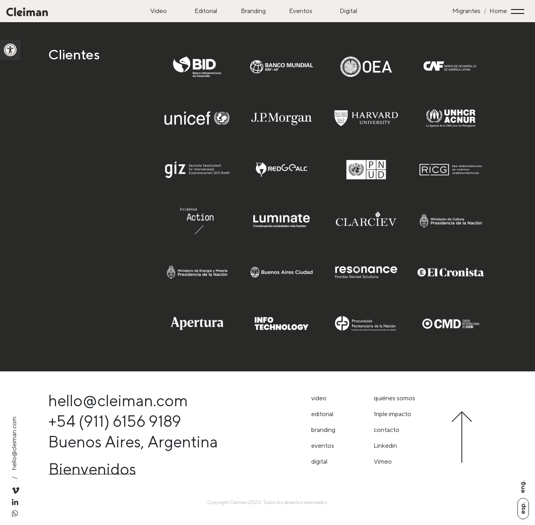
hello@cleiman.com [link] (14, 443)
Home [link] (498, 11)
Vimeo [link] (383, 461)
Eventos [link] (300, 11)
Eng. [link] (522, 486)
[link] (10, 50)
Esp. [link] (522, 508)
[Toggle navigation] (519, 11)
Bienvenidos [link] (92, 469)
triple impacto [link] (392, 414)
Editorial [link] (206, 11)
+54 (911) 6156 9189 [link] (114, 421)
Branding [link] (253, 11)
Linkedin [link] (385, 445)
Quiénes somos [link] (394, 398)
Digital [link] (348, 11)
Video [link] (158, 11)
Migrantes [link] (466, 11)
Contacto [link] (386, 430)
